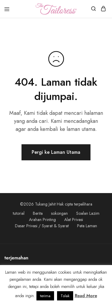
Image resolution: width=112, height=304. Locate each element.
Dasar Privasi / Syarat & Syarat (42, 226)
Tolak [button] (65, 296)
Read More (86, 295)
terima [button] (45, 296)
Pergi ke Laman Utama (56, 152)
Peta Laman (87, 226)
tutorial (18, 213)
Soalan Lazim (87, 213)
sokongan (59, 213)
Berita (38, 213)
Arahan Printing (42, 219)
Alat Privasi (73, 219)
